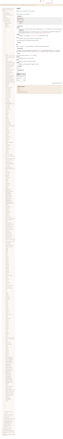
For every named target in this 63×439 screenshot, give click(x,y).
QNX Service (8, 422)
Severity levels (34, 35)
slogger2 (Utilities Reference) (22, 91)
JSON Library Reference (8, 415)
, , (10, 55)
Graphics (4, 16)
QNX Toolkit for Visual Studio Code (8, 430)
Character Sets (7, 26)
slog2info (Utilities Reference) (23, 92)
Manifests (6, 25)
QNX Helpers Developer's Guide (9, 418)
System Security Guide (7, 19)
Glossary (6, 413)
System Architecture (6, 13)
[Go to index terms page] (40, 1)
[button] (2, 12)
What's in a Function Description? (8, 24)
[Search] (52, 1)
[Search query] (47, 1)
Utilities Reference (7, 424)
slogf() (19, 88)
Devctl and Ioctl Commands (8, 414)
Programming (5, 17)
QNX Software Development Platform (10, 4)
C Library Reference (27, 4)
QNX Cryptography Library (8, 421)
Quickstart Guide (6, 12)
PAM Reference (6, 417)
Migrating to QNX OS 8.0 (7, 427)
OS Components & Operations (8, 14)
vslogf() (19, 90)
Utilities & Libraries (20, 4)
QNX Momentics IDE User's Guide (8, 8)
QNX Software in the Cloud (7, 429)
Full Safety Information (8, 411)
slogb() (19, 87)
